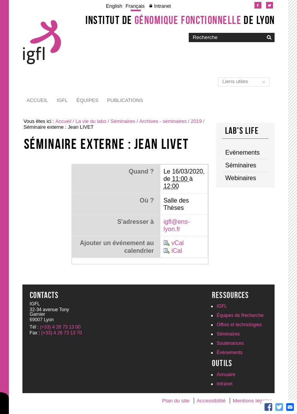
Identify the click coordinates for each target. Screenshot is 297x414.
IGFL (62, 100)
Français (135, 6)
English (114, 6)
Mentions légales (252, 401)
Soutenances (230, 343)
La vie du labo (90, 121)
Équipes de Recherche (240, 315)
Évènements (229, 352)
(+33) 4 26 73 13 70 (61, 333)
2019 (196, 121)
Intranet (162, 6)
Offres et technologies (239, 324)
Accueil (37, 100)
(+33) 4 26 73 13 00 (60, 327)
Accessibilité (211, 401)
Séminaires (123, 121)
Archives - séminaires (162, 121)
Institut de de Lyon (180, 20)
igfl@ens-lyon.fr (177, 225)
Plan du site (175, 401)
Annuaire (226, 374)
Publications (125, 100)
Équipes (88, 100)
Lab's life (242, 131)
